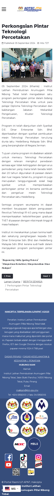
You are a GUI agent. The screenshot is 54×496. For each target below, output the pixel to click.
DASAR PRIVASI (13, 356)
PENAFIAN (34, 360)
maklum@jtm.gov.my (27, 390)
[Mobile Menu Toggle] (4, 9)
